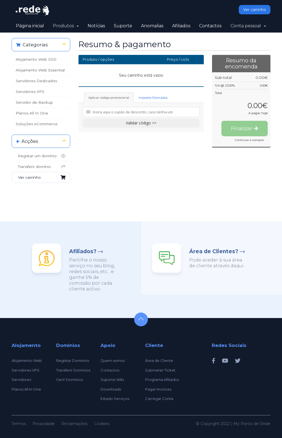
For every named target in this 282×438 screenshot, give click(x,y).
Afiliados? (82, 251)
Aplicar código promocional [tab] (108, 98)
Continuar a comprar (249, 140)
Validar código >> (141, 122)
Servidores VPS (30, 91)
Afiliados (181, 25)
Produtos (66, 25)
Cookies (101, 423)
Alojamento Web (27, 360)
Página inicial (30, 25)
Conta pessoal (248, 25)
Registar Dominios (72, 360)
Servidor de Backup (34, 102)
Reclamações (74, 423)
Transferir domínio (41, 166)
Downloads (111, 389)
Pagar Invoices (158, 389)
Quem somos (113, 360)
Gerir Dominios (69, 379)
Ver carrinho (254, 9)
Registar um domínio (41, 156)
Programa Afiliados (162, 379)
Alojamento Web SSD (36, 59)
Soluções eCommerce (37, 124)
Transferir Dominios (73, 370)
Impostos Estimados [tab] (153, 98)
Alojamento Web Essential (40, 70)
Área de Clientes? (213, 251)
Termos (19, 423)
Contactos (210, 25)
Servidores (21, 379)
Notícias (96, 25)
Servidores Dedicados (36, 81)
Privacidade (43, 423)
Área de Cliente (159, 360)
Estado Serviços (115, 398)
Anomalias (152, 25)
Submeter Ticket (160, 370)
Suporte (123, 25)
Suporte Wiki (112, 379)
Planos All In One (32, 113)
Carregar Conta (159, 398)
